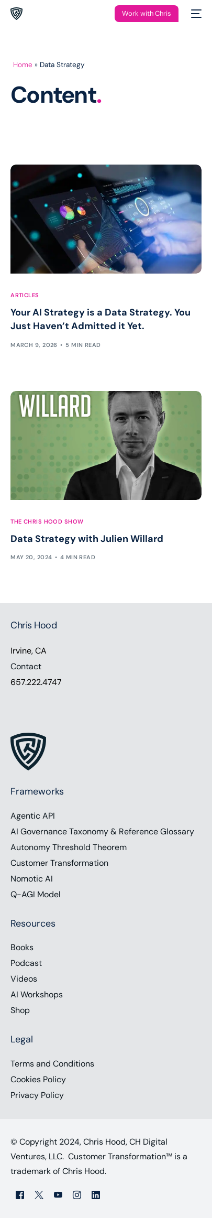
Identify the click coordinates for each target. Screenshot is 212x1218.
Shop (20, 1010)
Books (22, 947)
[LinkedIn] (95, 1194)
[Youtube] (58, 1194)
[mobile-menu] (195, 13)
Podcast (26, 963)
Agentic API (32, 815)
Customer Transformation (59, 862)
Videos (23, 978)
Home (22, 64)
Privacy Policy (37, 1095)
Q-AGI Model (35, 894)
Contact (25, 666)
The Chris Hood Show (46, 522)
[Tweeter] (39, 1194)
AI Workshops (36, 994)
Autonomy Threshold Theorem (68, 847)
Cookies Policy (38, 1079)
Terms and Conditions (52, 1063)
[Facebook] (19, 1194)
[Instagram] (77, 1194)
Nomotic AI (31, 878)
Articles (24, 295)
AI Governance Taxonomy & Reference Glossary (102, 831)
